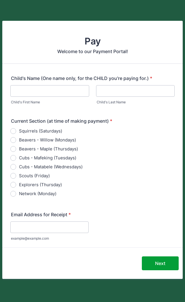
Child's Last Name (111, 102)
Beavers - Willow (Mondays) (47, 140)
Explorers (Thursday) (40, 184)
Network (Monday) (37, 193)
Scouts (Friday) (34, 175)
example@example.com (30, 238)
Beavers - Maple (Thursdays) (48, 149)
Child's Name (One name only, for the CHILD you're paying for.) (81, 78)
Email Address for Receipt (41, 214)
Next (160, 263)
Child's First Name (25, 102)
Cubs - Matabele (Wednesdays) (51, 166)
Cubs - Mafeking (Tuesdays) (47, 158)
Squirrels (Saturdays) (40, 131)
